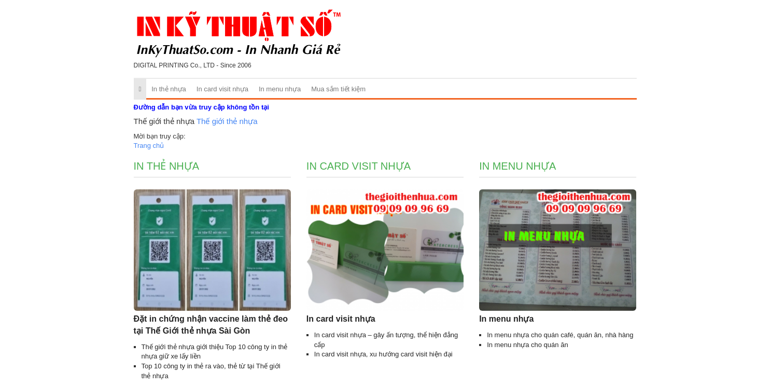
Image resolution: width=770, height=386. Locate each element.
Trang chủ (149, 145)
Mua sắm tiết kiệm (338, 89)
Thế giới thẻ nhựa (227, 121)
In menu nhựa (280, 89)
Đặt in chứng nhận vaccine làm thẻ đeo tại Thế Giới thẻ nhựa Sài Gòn (211, 324)
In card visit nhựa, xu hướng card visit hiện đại (383, 354)
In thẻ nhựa (168, 89)
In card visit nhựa (222, 89)
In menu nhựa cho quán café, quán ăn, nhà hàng (560, 335)
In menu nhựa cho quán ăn (527, 345)
